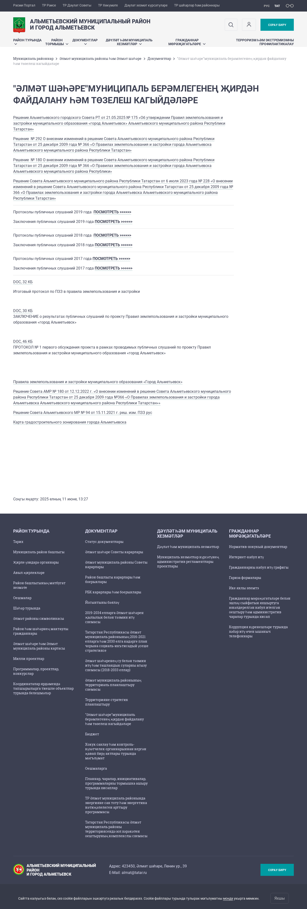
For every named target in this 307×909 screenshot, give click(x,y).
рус (267, 6)
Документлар (85, 41)
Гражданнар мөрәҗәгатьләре (187, 42)
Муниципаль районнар (33, 58)
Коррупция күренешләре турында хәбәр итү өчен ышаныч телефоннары (258, 631)
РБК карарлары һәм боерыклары (113, 592)
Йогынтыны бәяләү (102, 602)
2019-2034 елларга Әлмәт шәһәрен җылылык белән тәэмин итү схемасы (114, 617)
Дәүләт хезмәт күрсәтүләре (145, 5)
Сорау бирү (277, 25)
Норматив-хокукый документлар (258, 546)
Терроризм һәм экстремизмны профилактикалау (265, 42)
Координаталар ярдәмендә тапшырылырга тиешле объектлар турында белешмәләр (43, 688)
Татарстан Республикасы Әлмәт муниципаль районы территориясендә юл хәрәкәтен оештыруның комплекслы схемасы (116, 829)
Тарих (18, 541)
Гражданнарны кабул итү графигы (259, 567)
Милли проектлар (28, 658)
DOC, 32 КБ (23, 282)
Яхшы (279, 898)
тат (277, 6)
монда (228, 898)
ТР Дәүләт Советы (77, 5)
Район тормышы (56, 42)
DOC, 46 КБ (23, 341)
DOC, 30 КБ (23, 310)
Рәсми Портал (24, 5)
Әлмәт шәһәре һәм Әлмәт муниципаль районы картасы (39, 646)
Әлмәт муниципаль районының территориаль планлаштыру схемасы (113, 685)
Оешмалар (22, 598)
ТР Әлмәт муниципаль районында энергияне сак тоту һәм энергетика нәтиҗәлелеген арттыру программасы (116, 805)
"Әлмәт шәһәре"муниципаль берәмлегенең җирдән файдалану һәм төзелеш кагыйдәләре (114, 719)
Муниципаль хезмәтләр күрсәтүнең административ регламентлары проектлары (188, 561)
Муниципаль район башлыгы (39, 552)
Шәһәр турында (26, 608)
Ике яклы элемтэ (244, 588)
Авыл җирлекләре (29, 572)
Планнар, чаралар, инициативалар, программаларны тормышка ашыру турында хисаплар (116, 783)
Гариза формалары (245, 577)
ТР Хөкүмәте (108, 5)
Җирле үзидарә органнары (36, 562)
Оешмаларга (96, 768)
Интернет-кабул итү (246, 557)
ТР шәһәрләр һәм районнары (197, 5)
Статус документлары (104, 541)
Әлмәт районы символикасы (38, 618)
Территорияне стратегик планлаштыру (106, 701)
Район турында (27, 41)
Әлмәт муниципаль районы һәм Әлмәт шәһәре (100, 58)
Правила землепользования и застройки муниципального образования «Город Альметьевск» (98, 382)
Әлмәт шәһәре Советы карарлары (114, 552)
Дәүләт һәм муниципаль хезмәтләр (129, 42)
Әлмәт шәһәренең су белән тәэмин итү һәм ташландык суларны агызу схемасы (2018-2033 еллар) (116, 665)
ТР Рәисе (49, 5)
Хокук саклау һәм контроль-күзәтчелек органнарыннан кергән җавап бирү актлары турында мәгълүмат (115, 751)
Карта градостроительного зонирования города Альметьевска (69, 422)
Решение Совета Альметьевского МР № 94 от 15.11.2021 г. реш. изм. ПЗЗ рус (82, 412)
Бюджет (92, 734)
